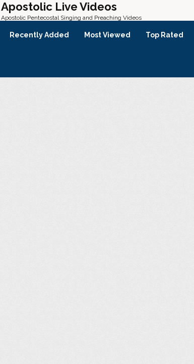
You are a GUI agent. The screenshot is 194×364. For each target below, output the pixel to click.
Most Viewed (107, 35)
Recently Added (39, 35)
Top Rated (164, 35)
